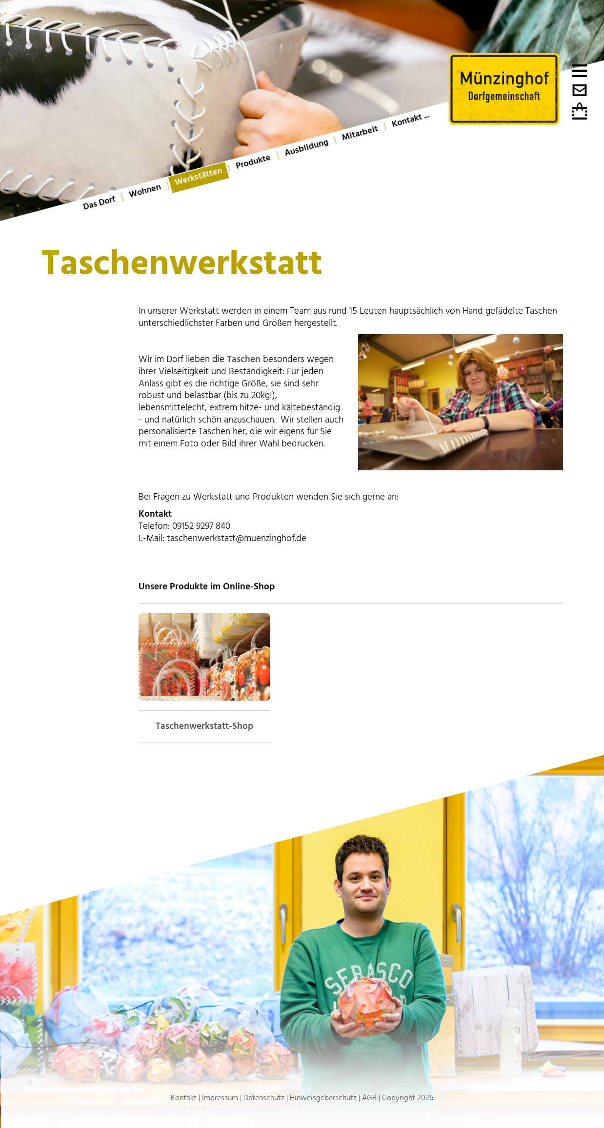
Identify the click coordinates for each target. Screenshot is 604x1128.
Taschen (244, 359)
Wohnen (144, 191)
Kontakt (184, 1098)
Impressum (220, 1098)
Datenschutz (263, 1098)
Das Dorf (99, 203)
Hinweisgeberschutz (323, 1098)
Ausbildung (306, 148)
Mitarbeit (360, 133)
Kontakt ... (410, 119)
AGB (369, 1098)
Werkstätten (198, 176)
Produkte (253, 162)
